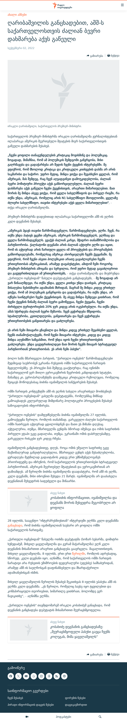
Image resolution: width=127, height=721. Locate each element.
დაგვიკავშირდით (76, 705)
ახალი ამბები (17, 14)
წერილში (78, 553)
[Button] (95, 56)
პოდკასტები (63, 716)
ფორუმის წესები (75, 698)
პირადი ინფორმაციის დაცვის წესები (31, 705)
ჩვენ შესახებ (15, 698)
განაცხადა (15, 525)
